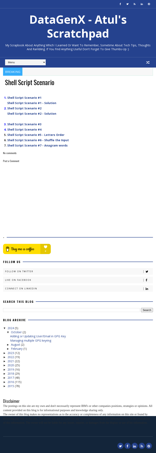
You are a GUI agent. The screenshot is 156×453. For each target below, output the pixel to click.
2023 (11, 353)
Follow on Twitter (79, 271)
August (16, 344)
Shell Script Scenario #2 (24, 108)
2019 (11, 369)
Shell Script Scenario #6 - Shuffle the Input (38, 140)
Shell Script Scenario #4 (24, 129)
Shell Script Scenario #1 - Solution (31, 103)
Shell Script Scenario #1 (24, 98)
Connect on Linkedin (79, 288)
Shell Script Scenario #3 (24, 124)
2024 (11, 328)
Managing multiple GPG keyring (30, 340)
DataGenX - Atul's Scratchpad (78, 26)
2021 (11, 361)
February (17, 349)
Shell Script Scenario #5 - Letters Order (35, 135)
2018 (11, 373)
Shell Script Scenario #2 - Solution (31, 113)
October (17, 332)
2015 (11, 386)
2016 (11, 382)
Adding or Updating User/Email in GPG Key (38, 336)
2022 (11, 357)
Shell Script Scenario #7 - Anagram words (37, 145)
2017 (11, 378)
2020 (11, 365)
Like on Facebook (79, 280)
